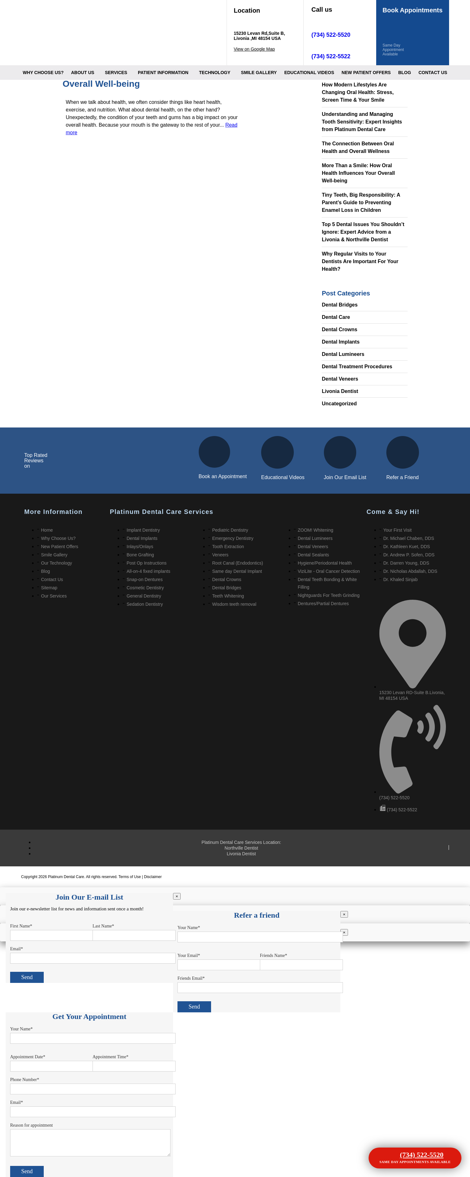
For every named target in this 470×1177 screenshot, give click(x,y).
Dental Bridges (339, 304)
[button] (84, 72)
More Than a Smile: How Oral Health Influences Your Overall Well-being (358, 173)
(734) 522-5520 (331, 35)
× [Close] (177, 896)
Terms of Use (130, 877)
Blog (404, 72)
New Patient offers (366, 72)
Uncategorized (339, 403)
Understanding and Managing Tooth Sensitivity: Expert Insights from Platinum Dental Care (362, 121)
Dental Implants (340, 342)
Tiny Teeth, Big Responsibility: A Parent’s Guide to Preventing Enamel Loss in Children (361, 202)
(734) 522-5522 (331, 56)
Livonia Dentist (340, 391)
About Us (82, 72)
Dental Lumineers (343, 354)
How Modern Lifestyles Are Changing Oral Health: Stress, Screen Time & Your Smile (358, 92)
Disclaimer (153, 877)
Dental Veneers (340, 379)
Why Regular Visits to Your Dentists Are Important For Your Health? (360, 261)
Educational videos (309, 72)
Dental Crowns (339, 329)
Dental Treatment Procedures (357, 366)
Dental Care (336, 317)
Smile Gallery (259, 72)
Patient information (163, 72)
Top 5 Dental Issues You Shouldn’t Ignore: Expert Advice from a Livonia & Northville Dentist (363, 232)
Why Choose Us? (43, 72)
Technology (214, 72)
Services (116, 72)
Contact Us (432, 72)
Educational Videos (283, 477)
